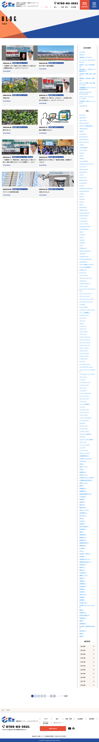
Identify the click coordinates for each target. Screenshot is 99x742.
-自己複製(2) (82, 586)
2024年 (83, 654)
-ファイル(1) (82, 401)
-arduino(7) (83, 134)
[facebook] (73, 728)
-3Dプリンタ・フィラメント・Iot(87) (86, 97)
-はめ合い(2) (82, 270)
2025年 (83, 650)
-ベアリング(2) (83, 415)
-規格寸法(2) (82, 594)
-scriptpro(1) (83, 221)
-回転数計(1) (82, 488)
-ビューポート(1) (84, 398)
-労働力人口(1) (83, 475)
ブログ (46, 7)
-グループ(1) (82, 318)
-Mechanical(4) (84, 191)
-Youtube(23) (83, 106)
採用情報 (91, 719)
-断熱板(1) (82, 524)
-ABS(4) (81, 131)
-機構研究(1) (82, 545)
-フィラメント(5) (84, 409)
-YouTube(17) (83, 262)
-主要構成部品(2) (84, 456)
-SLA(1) (81, 232)
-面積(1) (81, 633)
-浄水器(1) (82, 556)
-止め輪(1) (82, 548)
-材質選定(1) (82, 529)
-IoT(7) (81, 175)
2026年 (83, 646)
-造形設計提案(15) (84, 615)
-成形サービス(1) (84, 510)
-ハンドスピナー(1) (84, 382)
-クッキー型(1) (83, 307)
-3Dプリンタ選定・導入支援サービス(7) (87, 84)
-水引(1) (81, 551)
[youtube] (70, 728)
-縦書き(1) (82, 578)
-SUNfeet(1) (83, 248)
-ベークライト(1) (84, 420)
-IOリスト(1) (83, 177)
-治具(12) (82, 54)
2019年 (83, 673)
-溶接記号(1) (82, 564)
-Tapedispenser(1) (85, 251)
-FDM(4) (81, 158)
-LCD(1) (81, 185)
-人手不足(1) (82, 461)
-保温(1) (81, 464)
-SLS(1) (81, 237)
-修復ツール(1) (83, 466)
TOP (3, 710)
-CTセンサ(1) (83, 150)
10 (51, 696)
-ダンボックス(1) (84, 356)
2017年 (83, 681)
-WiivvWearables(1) (85, 259)
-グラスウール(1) (84, 315)
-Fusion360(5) (83, 161)
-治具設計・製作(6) (84, 553)
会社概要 (73, 7)
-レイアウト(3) (83, 450)
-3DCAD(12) (82, 117)
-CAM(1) (81, 145)
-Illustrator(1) (83, 169)
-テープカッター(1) (84, 364)
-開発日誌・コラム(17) (85, 57)
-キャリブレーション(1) (86, 301)
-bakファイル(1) (84, 142)
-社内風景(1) (82, 573)
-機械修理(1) (82, 534)
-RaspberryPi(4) (84, 213)
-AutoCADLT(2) (84, 139)
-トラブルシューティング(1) (87, 374)
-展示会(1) (82, 505)
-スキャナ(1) (82, 329)
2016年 (83, 685)
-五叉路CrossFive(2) (85, 458)
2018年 (83, 677)
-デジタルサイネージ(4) (86, 367)
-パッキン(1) (82, 390)
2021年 (83, 666)
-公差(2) (81, 469)
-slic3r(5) (82, 234)
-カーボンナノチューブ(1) (86, 299)
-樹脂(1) (81, 532)
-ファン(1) (82, 407)
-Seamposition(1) (85, 226)
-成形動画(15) (83, 513)
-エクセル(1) (82, 281)
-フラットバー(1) (84, 412)
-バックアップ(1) (84, 385)
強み (55, 7)
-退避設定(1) (82, 612)
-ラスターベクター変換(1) (86, 439)
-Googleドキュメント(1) (86, 164)
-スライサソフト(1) (84, 340)
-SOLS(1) (82, 240)
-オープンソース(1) (84, 296)
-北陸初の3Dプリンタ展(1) (86, 477)
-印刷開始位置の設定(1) (86, 480)
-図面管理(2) (82, 491)
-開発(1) (81, 621)
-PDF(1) (81, 196)
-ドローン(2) (82, 377)
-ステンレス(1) (83, 331)
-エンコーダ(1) (83, 286)
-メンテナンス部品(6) (85, 434)
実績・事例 (64, 7)
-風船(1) (81, 636)
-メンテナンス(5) (84, 431)
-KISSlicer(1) (83, 180)
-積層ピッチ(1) (83, 575)
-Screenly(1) (83, 218)
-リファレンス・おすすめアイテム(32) (87, 61)
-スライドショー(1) (84, 345)
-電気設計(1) (82, 631)
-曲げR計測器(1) (83, 526)
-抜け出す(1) (82, 515)
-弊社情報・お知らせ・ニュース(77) (87, 102)
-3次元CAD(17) (83, 128)
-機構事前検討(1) (84, 543)
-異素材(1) (82, 570)
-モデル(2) (82, 437)
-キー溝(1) (82, 304)
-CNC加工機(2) (83, 147)
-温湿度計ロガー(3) (84, 559)
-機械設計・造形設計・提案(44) (87, 79)
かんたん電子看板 (45, 722)
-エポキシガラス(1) (84, 283)
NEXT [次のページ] (66, 696)
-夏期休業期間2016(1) (85, 494)
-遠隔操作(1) (82, 618)
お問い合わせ (53, 728)
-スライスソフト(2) (84, 342)
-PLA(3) (81, 202)
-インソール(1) (83, 275)
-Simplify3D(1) (83, 229)
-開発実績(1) (82, 623)
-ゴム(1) (81, 323)
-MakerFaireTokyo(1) (86, 188)
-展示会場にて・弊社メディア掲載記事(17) (87, 70)
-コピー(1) (82, 321)
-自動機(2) (82, 581)
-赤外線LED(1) (83, 603)
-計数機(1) (82, 597)
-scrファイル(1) (83, 223)
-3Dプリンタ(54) (84, 123)
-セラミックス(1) (84, 348)
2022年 (83, 662)
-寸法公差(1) (82, 496)
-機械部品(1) (82, 540)
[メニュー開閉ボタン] (94, 5)
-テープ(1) (82, 361)
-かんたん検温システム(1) (86, 264)
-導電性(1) (82, 502)
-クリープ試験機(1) (84, 312)
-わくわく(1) (82, 272)
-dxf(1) (81, 155)
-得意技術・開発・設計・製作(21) (87, 74)
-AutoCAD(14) (83, 136)
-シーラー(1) (82, 326)
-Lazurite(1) (83, 183)
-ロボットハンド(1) (84, 453)
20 (54, 696)
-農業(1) (81, 610)
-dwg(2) (81, 153)
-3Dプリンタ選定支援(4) (86, 126)
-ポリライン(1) (83, 426)
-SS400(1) (82, 243)
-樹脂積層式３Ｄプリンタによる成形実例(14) (87, 88)
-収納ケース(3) (83, 483)
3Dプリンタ (57, 723)
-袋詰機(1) (82, 589)
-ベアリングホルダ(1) (85, 418)
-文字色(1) (82, 521)
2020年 (83, 670)
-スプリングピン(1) (84, 337)
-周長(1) (81, 486)
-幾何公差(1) (82, 507)
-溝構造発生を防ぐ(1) (85, 562)
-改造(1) (81, 518)
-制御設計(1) (82, 472)
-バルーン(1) (82, 388)
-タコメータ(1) (83, 350)
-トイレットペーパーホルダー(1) (87, 370)
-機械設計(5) (82, 537)
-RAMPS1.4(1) (83, 210)
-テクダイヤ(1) (83, 359)
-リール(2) (82, 447)
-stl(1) (81, 245)
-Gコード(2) (82, 166)
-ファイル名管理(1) (84, 404)
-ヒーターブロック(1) (85, 393)
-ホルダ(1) (82, 423)
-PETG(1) (82, 199)
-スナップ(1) (82, 334)
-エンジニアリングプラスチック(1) (87, 290)
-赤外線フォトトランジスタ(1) (87, 606)
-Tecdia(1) (82, 253)
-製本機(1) (82, 592)
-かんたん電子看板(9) (85, 267)
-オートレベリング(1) (85, 293)
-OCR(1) (81, 194)
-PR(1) (81, 204)
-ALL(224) (82, 52)
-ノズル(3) (82, 379)
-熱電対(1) (82, 567)
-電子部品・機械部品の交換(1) (87, 627)
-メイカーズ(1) (83, 428)
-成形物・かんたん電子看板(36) (87, 65)
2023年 (83, 658)
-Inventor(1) (83, 172)
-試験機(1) (82, 600)
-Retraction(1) (83, 215)
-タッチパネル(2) (84, 353)
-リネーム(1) (82, 442)
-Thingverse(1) (84, 256)
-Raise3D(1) (83, 207)
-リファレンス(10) (84, 445)
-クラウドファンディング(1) (87, 310)
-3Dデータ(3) (83, 120)
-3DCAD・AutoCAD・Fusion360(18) (85, 93)
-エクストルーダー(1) (85, 278)
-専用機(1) (82, 499)
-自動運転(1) (82, 583)
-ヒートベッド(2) (84, 396)
